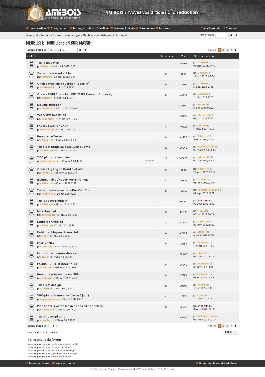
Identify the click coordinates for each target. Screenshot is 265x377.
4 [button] (231, 49)
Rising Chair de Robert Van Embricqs (63, 179)
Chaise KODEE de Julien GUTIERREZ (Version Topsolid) (75, 94)
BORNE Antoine (207, 146)
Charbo (202, 179)
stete (45, 257)
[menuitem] (145, 28)
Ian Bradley (110, 369)
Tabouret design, (49, 285)
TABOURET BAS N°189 (51, 115)
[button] (235, 50)
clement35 (48, 108)
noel (44, 235)
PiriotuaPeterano (208, 189)
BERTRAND (48, 129)
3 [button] (227, 49)
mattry (46, 288)
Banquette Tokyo (49, 136)
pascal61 (47, 309)
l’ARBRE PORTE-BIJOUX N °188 (57, 264)
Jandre (202, 125)
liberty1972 (48, 193)
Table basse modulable (54, 73)
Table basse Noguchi (52, 201)
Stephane (204, 200)
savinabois (48, 214)
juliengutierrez (51, 161)
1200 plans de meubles (53, 157)
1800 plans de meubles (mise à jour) (63, 295)
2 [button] (223, 49)
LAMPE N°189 (45, 243)
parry (201, 295)
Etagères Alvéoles (50, 222)
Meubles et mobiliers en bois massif (58, 43)
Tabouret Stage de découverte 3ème (63, 147)
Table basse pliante (51, 316)
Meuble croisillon (49, 105)
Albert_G (47, 66)
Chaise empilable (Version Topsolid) (63, 84)
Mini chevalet (46, 211)
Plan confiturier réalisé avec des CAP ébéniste (70, 306)
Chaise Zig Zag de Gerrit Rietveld (60, 169)
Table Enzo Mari (48, 62)
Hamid (202, 211)
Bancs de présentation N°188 (58, 274)
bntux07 (203, 62)
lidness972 (204, 157)
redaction (48, 118)
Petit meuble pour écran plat (57, 232)
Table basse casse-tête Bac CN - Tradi (64, 190)
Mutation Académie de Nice (57, 253)
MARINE (202, 104)
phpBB (136, 369)
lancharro (48, 320)
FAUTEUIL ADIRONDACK (53, 126)
